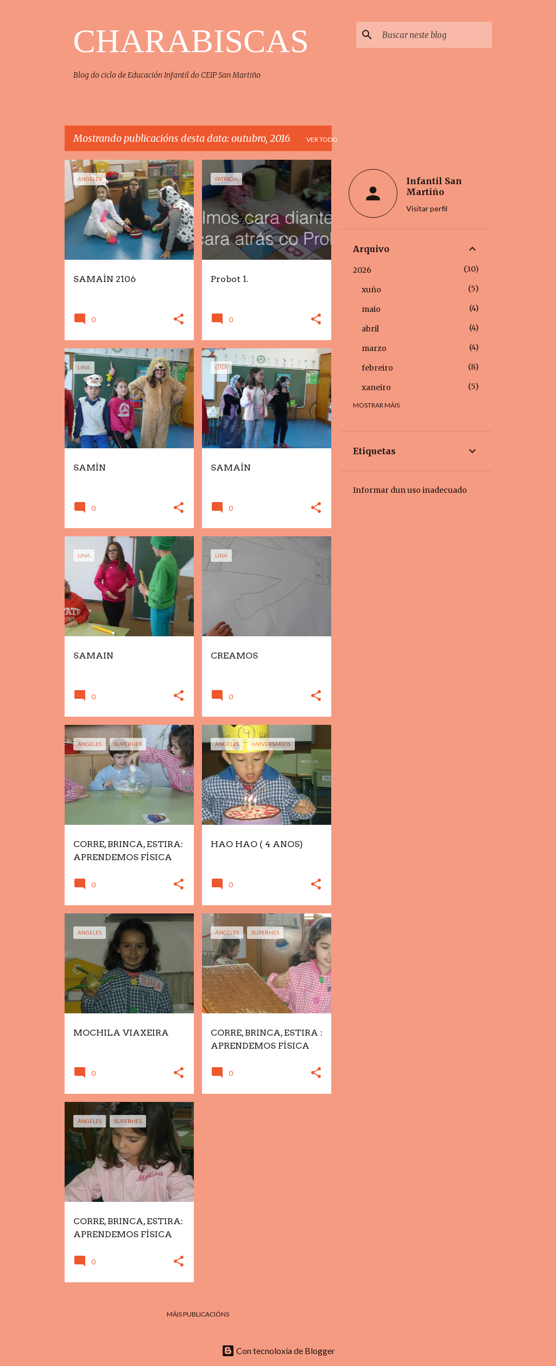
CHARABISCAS (191, 40)
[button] (178, 319)
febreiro (377, 368)
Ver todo (322, 139)
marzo (374, 348)
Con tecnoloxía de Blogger (278, 1350)
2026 (362, 270)
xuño (371, 289)
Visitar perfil (426, 208)
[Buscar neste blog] (435, 35)
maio (371, 309)
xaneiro (376, 387)
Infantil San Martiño (434, 186)
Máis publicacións (198, 1314)
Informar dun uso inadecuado (410, 490)
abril (370, 329)
